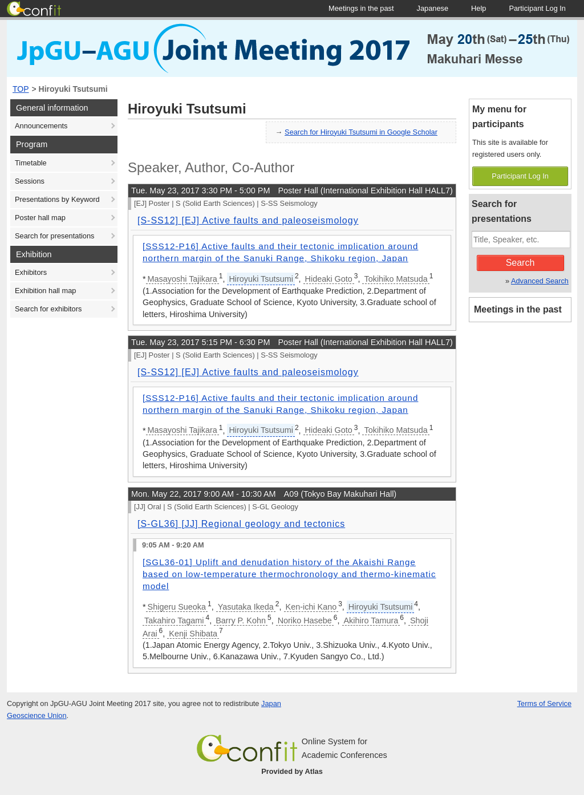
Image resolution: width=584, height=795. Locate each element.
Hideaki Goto (328, 278)
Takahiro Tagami (174, 620)
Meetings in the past (518, 309)
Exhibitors (31, 272)
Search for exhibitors (48, 309)
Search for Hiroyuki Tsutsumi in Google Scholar (361, 132)
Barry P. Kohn (241, 620)
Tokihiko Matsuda (395, 278)
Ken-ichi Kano (311, 606)
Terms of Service (544, 703)
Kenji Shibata (193, 633)
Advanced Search (540, 281)
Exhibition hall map (45, 290)
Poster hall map (40, 217)
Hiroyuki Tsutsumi (73, 89)
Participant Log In (520, 176)
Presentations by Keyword (57, 199)
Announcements (41, 125)
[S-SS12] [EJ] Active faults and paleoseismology (248, 220)
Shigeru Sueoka (177, 606)
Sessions (29, 181)
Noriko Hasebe (305, 620)
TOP (21, 89)
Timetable (31, 163)
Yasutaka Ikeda (246, 606)
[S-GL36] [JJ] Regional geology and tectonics (241, 524)
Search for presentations (54, 236)
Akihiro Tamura (371, 620)
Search (520, 262)
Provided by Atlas (292, 771)
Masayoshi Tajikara (182, 278)
